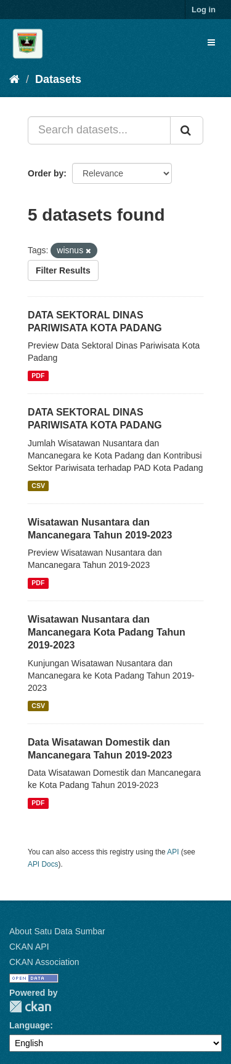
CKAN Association (44, 962)
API (173, 852)
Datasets (58, 79)
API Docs (43, 864)
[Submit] (186, 130)
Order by (45, 173)
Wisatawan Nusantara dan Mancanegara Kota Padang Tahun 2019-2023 (106, 632)
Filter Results (63, 270)
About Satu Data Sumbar (57, 931)
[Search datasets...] (99, 130)
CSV (38, 485)
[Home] (14, 79)
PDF (37, 375)
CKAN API (29, 947)
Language (29, 1025)
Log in (204, 9)
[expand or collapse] (211, 42)
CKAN (30, 1006)
